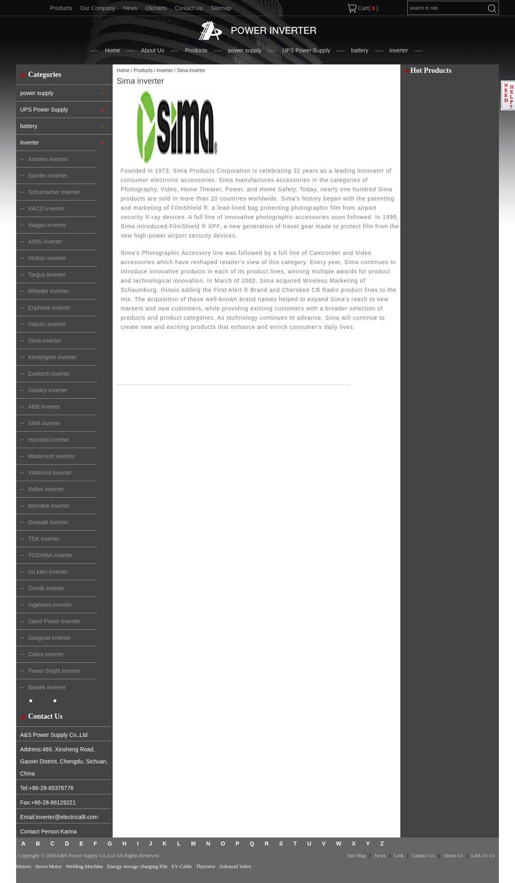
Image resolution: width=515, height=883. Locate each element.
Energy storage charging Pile (137, 866)
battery (360, 50)
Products (61, 8)
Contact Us (188, 8)
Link (399, 855)
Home (112, 50)
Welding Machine (84, 866)
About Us (152, 50)
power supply (245, 50)
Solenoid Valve (235, 866)
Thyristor (205, 866)
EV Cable (181, 866)
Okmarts (156, 8)
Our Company (97, 8)
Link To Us (483, 855)
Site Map (356, 855)
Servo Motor (48, 866)
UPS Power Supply (306, 50)
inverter (398, 50)
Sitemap (221, 8)
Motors (23, 866)
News (130, 8)
